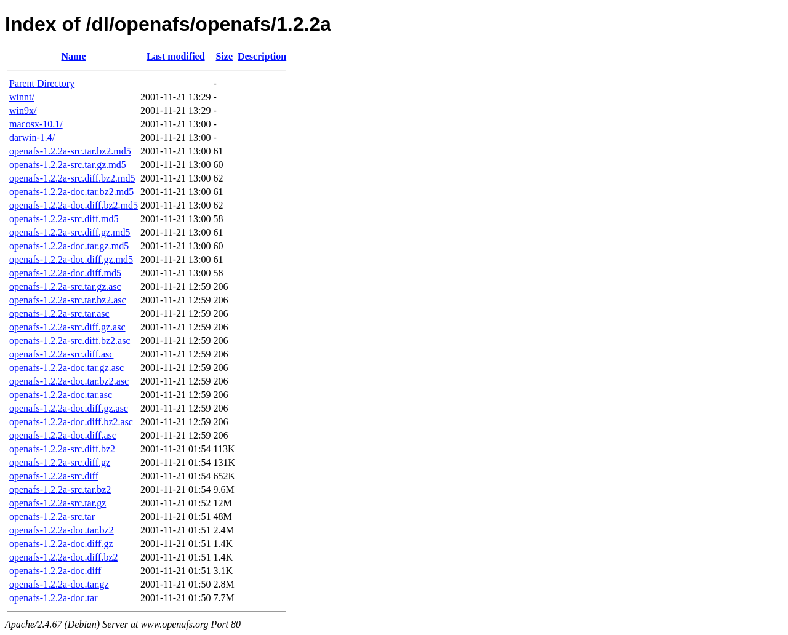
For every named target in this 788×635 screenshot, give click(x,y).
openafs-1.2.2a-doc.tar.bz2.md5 (71, 191)
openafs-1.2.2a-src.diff (53, 476)
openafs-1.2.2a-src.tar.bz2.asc (67, 300)
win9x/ (22, 110)
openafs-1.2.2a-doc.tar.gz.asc (66, 367)
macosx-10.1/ (36, 124)
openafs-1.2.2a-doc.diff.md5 (65, 273)
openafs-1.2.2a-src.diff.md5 (63, 219)
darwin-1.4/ (32, 137)
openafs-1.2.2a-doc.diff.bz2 (63, 557)
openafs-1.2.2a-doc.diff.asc (62, 435)
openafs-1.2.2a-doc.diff (55, 570)
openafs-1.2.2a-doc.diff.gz (61, 543)
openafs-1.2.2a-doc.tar (53, 598)
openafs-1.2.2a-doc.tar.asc (60, 394)
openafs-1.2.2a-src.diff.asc (61, 354)
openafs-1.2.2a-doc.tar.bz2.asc (69, 381)
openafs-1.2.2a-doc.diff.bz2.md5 (73, 205)
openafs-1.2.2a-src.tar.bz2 (60, 489)
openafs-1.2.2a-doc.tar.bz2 (61, 530)
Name (74, 56)
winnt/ (21, 97)
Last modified (176, 56)
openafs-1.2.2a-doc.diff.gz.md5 (71, 259)
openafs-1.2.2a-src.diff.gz (59, 462)
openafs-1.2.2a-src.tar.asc (59, 313)
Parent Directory (41, 83)
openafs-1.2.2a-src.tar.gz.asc (65, 286)
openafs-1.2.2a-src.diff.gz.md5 (70, 232)
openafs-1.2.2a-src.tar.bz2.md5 (70, 151)
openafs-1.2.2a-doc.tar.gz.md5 (69, 246)
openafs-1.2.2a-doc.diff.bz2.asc (71, 422)
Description (262, 56)
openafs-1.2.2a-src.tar (52, 516)
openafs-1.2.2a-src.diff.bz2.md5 (72, 178)
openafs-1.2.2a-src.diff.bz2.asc (70, 340)
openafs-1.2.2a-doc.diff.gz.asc (68, 408)
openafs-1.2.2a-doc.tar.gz (59, 584)
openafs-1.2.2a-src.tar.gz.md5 (67, 164)
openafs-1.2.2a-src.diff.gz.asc (67, 327)
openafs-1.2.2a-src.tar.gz (57, 503)
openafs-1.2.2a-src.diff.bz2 (62, 449)
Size (224, 56)
